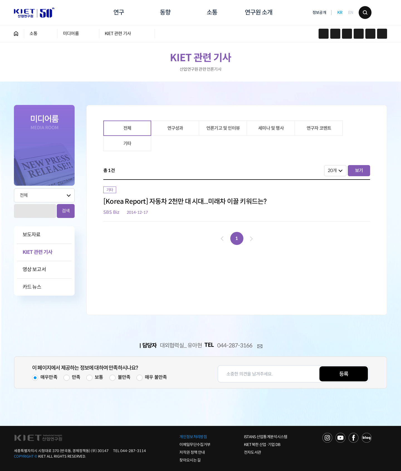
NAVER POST (366, 438)
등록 (343, 374)
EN (350, 12)
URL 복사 (347, 34)
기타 (127, 143)
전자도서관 (252, 452)
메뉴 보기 (380, 12)
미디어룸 (71, 33)
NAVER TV (327, 438)
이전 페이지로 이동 (223, 238)
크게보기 (382, 34)
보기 (359, 170)
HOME (16, 33)
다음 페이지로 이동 (250, 238)
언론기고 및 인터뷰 (223, 128)
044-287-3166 (234, 345)
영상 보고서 (34, 270)
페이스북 (335, 34)
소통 (212, 12)
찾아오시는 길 (189, 460)
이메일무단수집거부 (194, 444)
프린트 (359, 34)
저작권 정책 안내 (192, 452)
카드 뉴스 (32, 287)
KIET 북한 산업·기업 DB (262, 444)
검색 (365, 12)
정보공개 (319, 12)
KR (340, 12)
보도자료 (31, 235)
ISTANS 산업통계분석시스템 (265, 436)
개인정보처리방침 (193, 436)
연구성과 (175, 128)
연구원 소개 (258, 12)
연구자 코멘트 (319, 128)
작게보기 (370, 34)
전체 (127, 128)
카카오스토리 (324, 34)
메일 (259, 347)
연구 (118, 12)
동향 (165, 12)
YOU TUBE (340, 438)
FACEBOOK (353, 438)
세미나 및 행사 (271, 128)
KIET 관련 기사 (118, 33)
